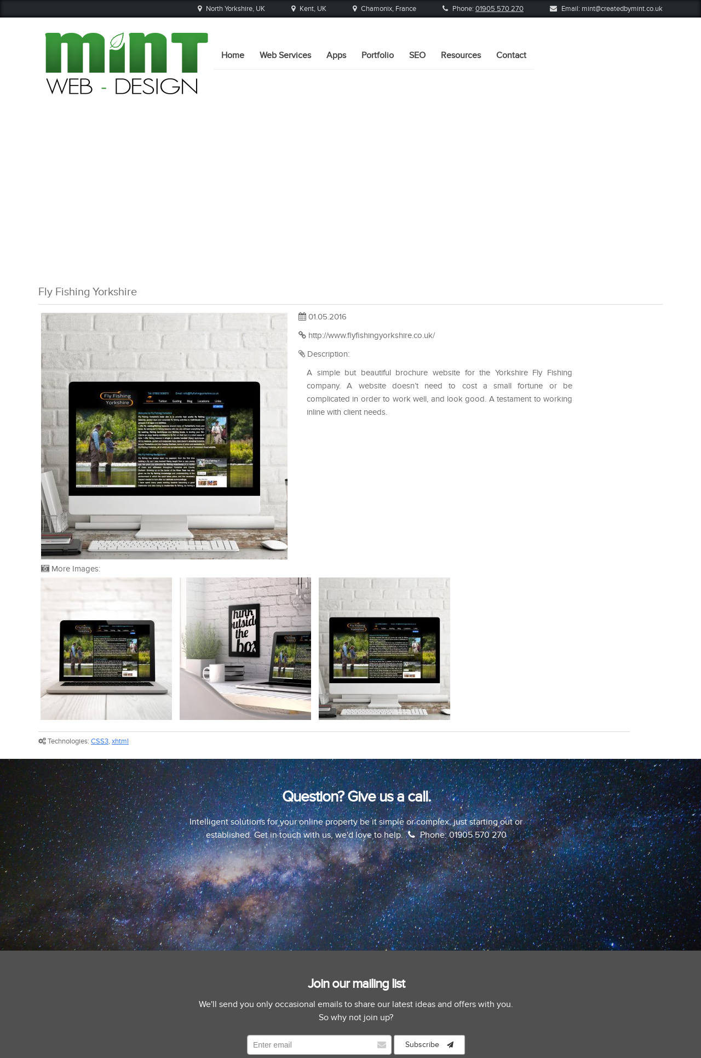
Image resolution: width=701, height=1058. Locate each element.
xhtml (120, 583)
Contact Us (484, 982)
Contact (511, 82)
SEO (417, 82)
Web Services (285, 82)
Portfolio (377, 82)
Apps (336, 82)
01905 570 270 (499, 8)
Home (232, 82)
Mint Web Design (363, 1032)
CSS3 (99, 583)
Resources (461, 82)
